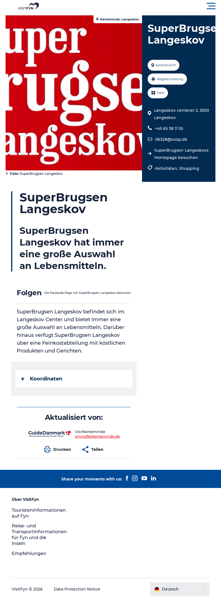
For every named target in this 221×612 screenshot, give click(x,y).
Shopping (189, 168)
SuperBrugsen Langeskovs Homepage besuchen (181, 154)
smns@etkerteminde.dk (97, 436)
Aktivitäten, (167, 168)
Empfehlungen (29, 553)
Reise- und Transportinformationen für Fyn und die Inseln (39, 534)
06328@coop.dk (171, 139)
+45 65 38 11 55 (169, 128)
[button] (135, 6)
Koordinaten (41, 379)
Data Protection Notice (77, 589)
